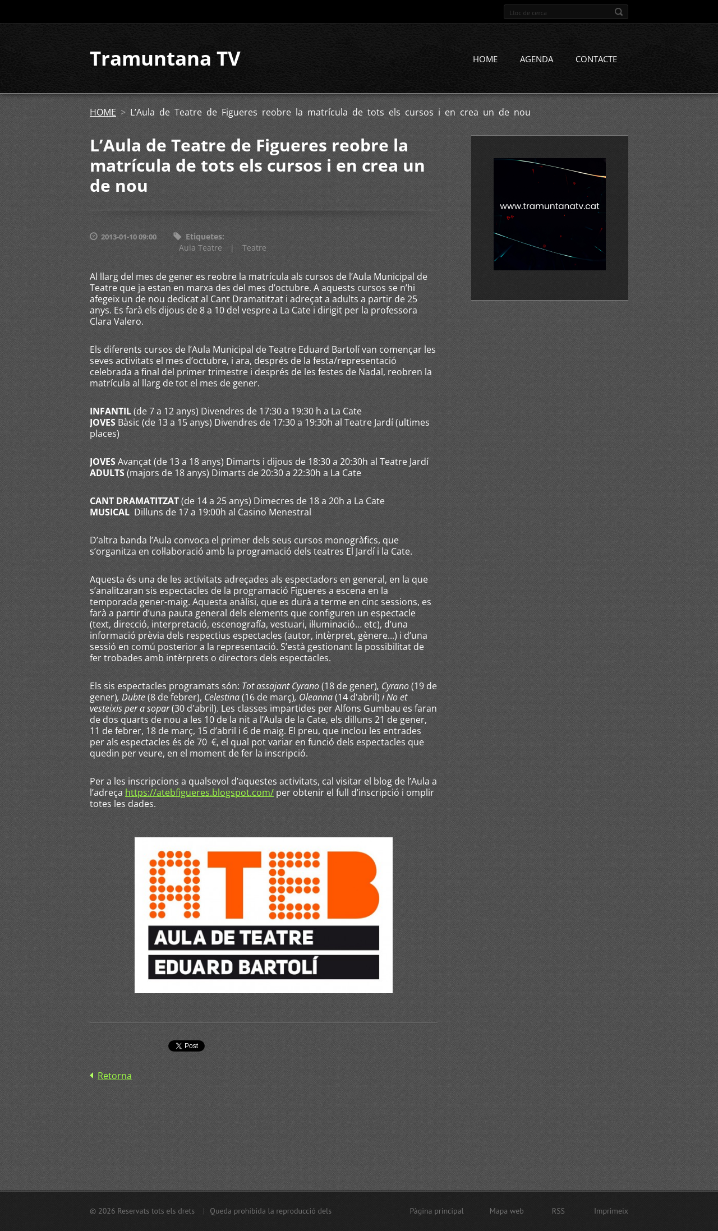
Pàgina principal (436, 1211)
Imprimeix (611, 1211)
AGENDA (536, 60)
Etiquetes (204, 237)
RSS (558, 1211)
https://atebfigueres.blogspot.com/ (199, 793)
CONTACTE (596, 60)
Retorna (115, 1077)
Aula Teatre (200, 248)
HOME (485, 60)
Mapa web (507, 1211)
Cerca (619, 12)
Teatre (254, 248)
